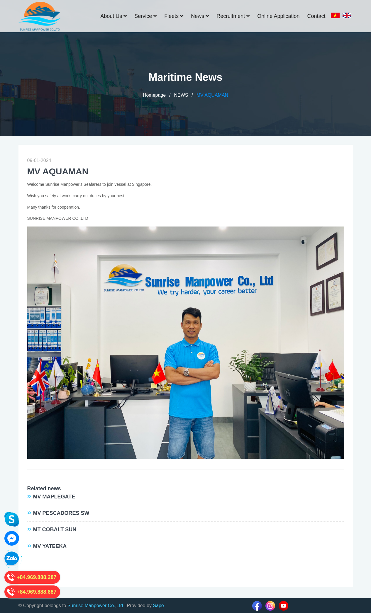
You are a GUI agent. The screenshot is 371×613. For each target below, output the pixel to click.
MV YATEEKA (50, 546)
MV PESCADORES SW (61, 513)
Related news (44, 488)
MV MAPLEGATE (54, 497)
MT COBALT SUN (55, 529)
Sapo (158, 605)
